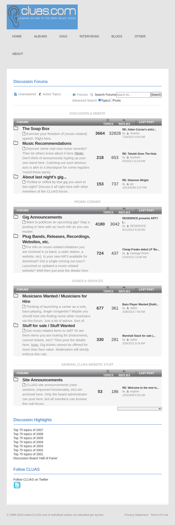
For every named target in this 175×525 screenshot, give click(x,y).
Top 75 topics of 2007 (28, 430)
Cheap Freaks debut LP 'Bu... (140, 249)
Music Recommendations (47, 143)
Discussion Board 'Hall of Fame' (35, 458)
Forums (80, 94)
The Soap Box (36, 128)
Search (156, 94)
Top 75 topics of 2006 (28, 434)
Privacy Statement (136, 514)
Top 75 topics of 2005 (28, 438)
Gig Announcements (42, 217)
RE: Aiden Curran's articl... (139, 129)
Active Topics (49, 94)
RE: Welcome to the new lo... (140, 387)
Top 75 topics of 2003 (28, 446)
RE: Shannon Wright (135, 180)
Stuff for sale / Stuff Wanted (48, 325)
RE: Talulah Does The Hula (139, 153)
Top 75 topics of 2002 (28, 450)
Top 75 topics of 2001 (28, 454)
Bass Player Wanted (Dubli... (140, 304)
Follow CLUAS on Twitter (30, 479)
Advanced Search (84, 100)
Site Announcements (42, 379)
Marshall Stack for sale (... (138, 335)
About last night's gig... (44, 177)
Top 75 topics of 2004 (28, 442)
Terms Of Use (159, 514)
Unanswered (24, 94)
